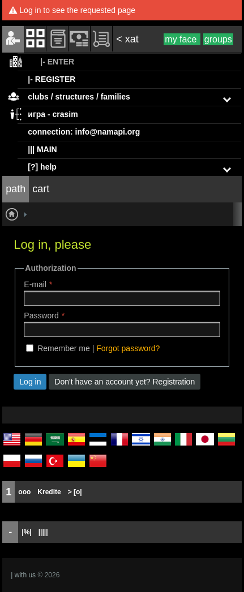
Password (41, 315)
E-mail (35, 284)
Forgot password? (128, 348)
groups (218, 39)
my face (182, 39)
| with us (23, 575)
